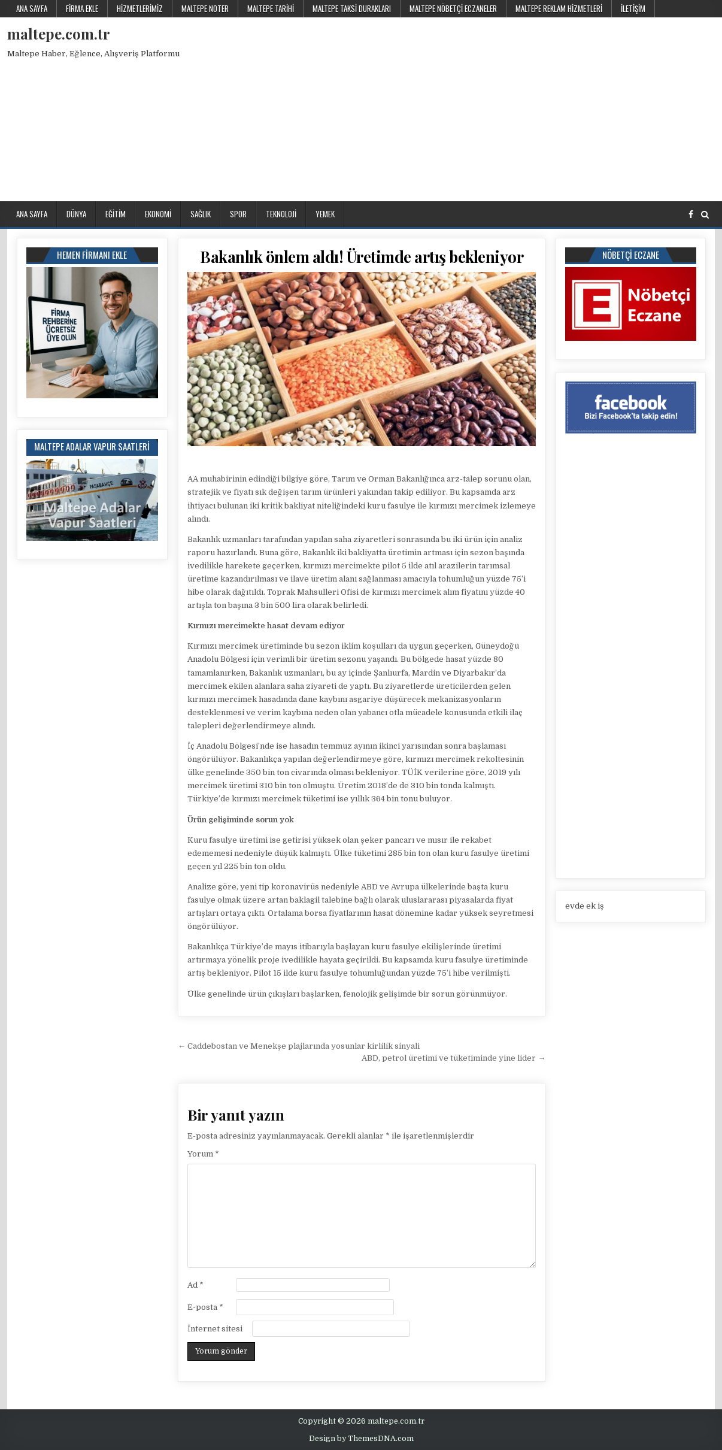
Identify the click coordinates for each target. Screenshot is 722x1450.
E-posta (205, 1307)
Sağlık (200, 214)
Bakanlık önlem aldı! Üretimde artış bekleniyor (361, 256)
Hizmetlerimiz (140, 8)
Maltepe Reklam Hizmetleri (558, 8)
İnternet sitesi (214, 1328)
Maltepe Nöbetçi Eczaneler (453, 8)
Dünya (76, 214)
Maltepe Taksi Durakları (352, 8)
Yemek (325, 214)
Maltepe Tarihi (270, 8)
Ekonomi (158, 214)
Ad (195, 1285)
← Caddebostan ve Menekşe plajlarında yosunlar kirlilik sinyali (299, 1046)
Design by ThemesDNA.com (361, 1438)
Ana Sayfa (31, 8)
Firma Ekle (82, 8)
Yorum (203, 1153)
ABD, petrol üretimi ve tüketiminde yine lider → (453, 1058)
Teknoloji (281, 214)
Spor (238, 214)
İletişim (633, 8)
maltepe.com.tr (58, 33)
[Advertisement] (512, 107)
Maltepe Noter (205, 8)
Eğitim (115, 214)
